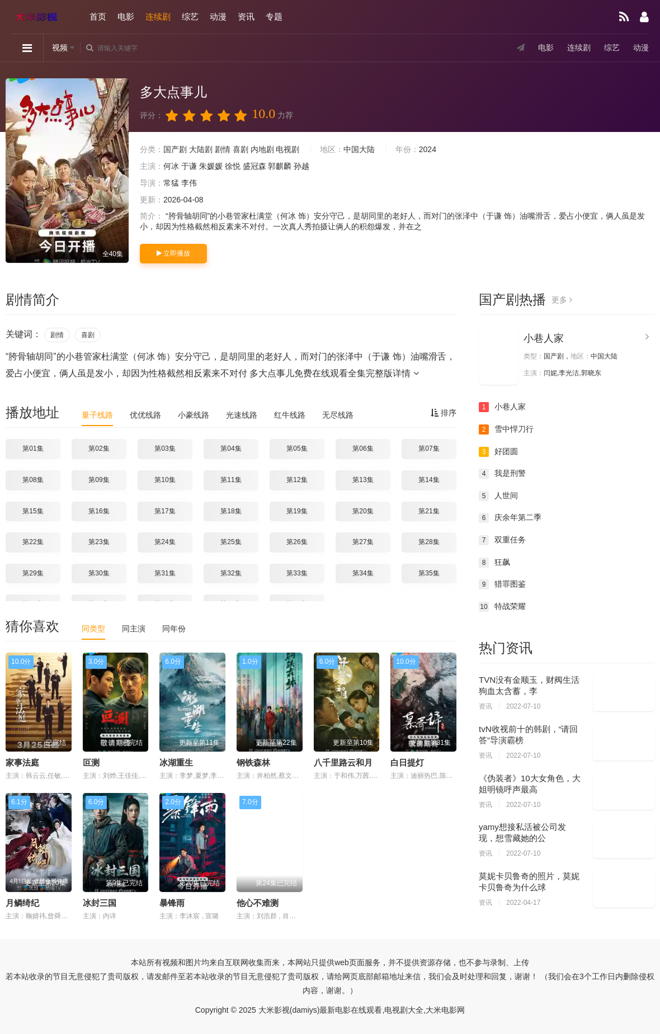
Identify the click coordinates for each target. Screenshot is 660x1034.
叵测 (91, 762)
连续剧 (158, 16)
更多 (561, 299)
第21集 (428, 511)
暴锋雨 (172, 903)
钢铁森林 (253, 762)
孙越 (301, 166)
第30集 (98, 573)
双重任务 (502, 540)
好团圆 (498, 452)
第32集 (230, 573)
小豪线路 (193, 414)
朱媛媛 (211, 166)
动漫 (218, 16)
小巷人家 (544, 338)
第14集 (428, 480)
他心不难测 (258, 903)
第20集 (362, 511)
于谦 (189, 166)
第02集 (98, 448)
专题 (274, 16)
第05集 (296, 448)
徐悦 (233, 166)
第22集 (32, 542)
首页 (97, 16)
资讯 (246, 16)
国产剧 (175, 149)
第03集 (164, 448)
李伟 (189, 182)
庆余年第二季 (510, 518)
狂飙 (494, 563)
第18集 (230, 511)
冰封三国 (99, 903)
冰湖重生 (176, 762)
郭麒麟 (279, 166)
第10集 (164, 480)
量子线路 (97, 414)
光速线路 (241, 414)
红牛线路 (289, 414)
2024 (427, 149)
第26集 (296, 542)
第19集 (296, 511)
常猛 (171, 182)
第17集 (164, 511)
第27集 (362, 542)
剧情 (222, 149)
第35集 (428, 573)
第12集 (296, 480)
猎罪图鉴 (502, 584)
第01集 (32, 448)
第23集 (98, 542)
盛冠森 (254, 166)
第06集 (362, 448)
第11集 (230, 480)
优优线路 (145, 414)
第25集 (230, 542)
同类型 (93, 628)
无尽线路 (337, 414)
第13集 (362, 480)
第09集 (98, 480)
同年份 (174, 628)
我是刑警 (502, 474)
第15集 (32, 511)
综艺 (190, 16)
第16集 (98, 511)
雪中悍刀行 (506, 429)
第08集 (32, 480)
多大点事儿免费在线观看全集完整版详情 (333, 373)
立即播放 (173, 253)
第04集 (230, 448)
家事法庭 (22, 762)
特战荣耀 (502, 607)
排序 (443, 412)
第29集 (32, 573)
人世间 (498, 496)
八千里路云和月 (343, 762)
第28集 (428, 542)
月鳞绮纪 (22, 903)
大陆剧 (201, 149)
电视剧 (287, 149)
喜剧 (240, 149)
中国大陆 (359, 149)
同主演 (133, 628)
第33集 (296, 573)
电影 (125, 16)
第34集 (362, 573)
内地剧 (262, 149)
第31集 (164, 573)
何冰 (171, 166)
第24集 (164, 542)
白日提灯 (407, 762)
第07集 (428, 448)
